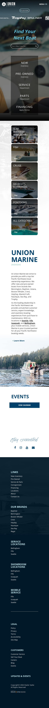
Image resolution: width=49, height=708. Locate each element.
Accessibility (16, 637)
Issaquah (15, 323)
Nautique (14, 525)
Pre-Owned (15, 479)
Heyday (14, 522)
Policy (13, 628)
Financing (14, 488)
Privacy (13, 631)
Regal (13, 531)
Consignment (16, 485)
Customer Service (18, 654)
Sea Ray (14, 528)
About (13, 494)
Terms (13, 634)
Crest (13, 520)
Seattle (25, 320)
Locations (14, 491)
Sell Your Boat (16, 657)
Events (13, 666)
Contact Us (15, 496)
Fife (31, 320)
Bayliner (14, 511)
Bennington (15, 514)
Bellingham (29, 323)
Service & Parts (17, 482)
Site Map (14, 640)
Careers (14, 660)
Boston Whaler (17, 517)
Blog (12, 663)
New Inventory (16, 476)
